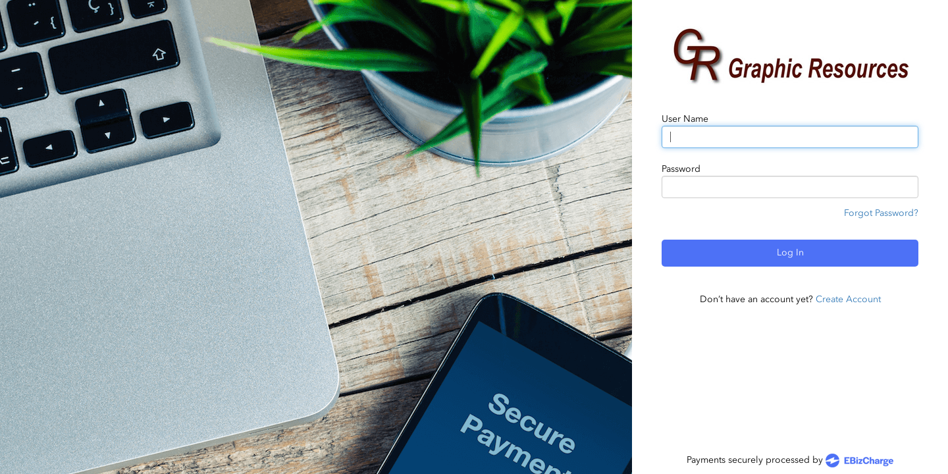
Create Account (848, 299)
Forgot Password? (881, 213)
